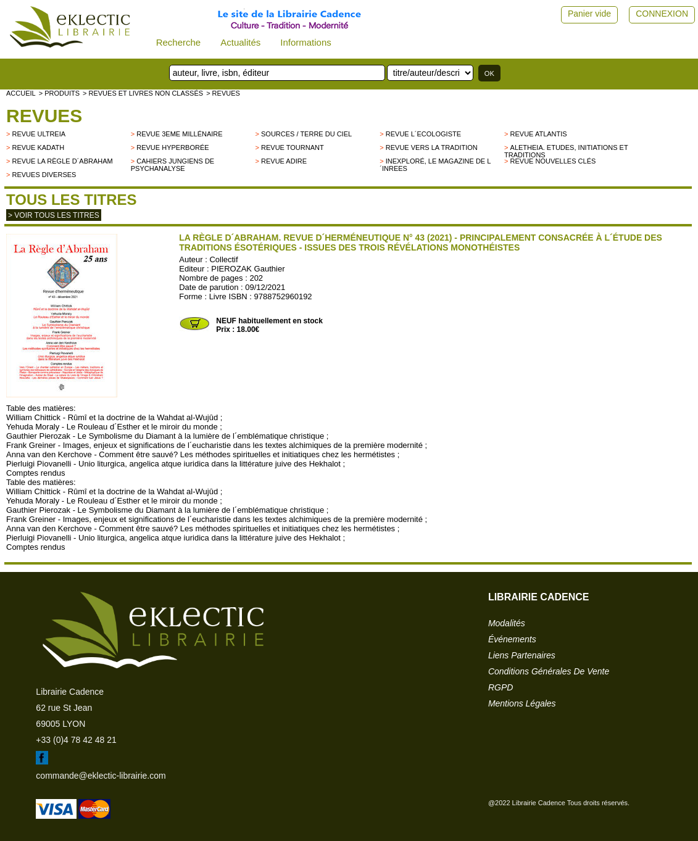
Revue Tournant (292, 147)
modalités (506, 623)
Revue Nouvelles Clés (553, 161)
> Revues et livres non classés (143, 93)
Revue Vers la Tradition (432, 147)
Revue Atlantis (538, 134)
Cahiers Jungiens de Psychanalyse (172, 164)
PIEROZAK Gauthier (248, 268)
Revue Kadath (38, 147)
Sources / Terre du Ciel (306, 134)
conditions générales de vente (548, 671)
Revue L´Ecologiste (423, 134)
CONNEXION (662, 14)
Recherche (178, 42)
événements (512, 639)
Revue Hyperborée (172, 147)
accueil (21, 93)
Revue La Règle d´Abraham (62, 161)
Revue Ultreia (38, 134)
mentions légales (522, 703)
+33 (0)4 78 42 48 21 (76, 740)
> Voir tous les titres (53, 215)
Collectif (223, 259)
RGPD (500, 687)
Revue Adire (284, 161)
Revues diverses (44, 174)
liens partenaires (521, 655)
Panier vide (589, 14)
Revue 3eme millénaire (179, 134)
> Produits (59, 93)
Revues (44, 116)
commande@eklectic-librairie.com (100, 776)
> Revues (223, 93)
